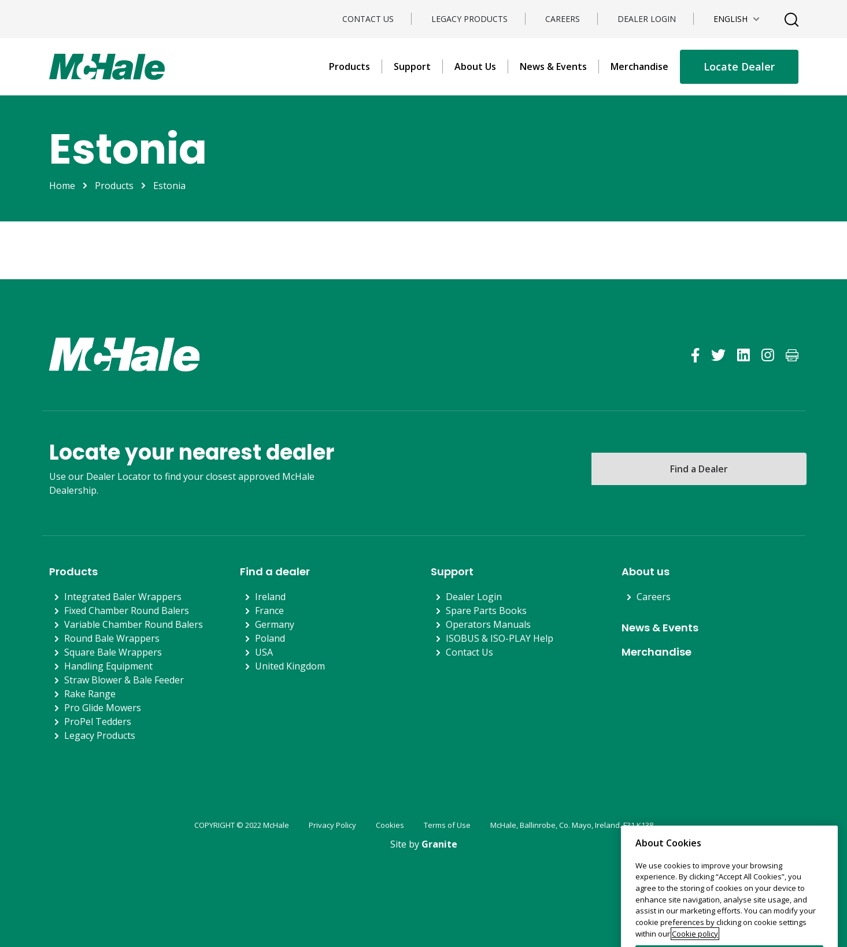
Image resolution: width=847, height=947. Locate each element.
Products (349, 66)
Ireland (270, 596)
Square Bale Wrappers (113, 652)
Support (412, 66)
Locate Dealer (739, 66)
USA (264, 652)
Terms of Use (447, 825)
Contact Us (368, 18)
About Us (475, 66)
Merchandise (639, 66)
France (269, 610)
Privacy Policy (332, 825)
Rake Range (90, 693)
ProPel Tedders (97, 721)
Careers (562, 18)
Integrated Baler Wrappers (123, 596)
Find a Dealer (699, 469)
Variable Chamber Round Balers (133, 624)
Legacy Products (469, 18)
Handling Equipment (108, 666)
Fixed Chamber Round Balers (126, 610)
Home (62, 185)
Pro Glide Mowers (102, 707)
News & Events (553, 66)
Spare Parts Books (486, 610)
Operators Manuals (488, 624)
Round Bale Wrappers (112, 638)
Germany (274, 624)
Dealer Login (646, 18)
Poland (270, 638)
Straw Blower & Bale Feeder (124, 680)
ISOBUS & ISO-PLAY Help (499, 638)
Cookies (390, 825)
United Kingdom (290, 666)
